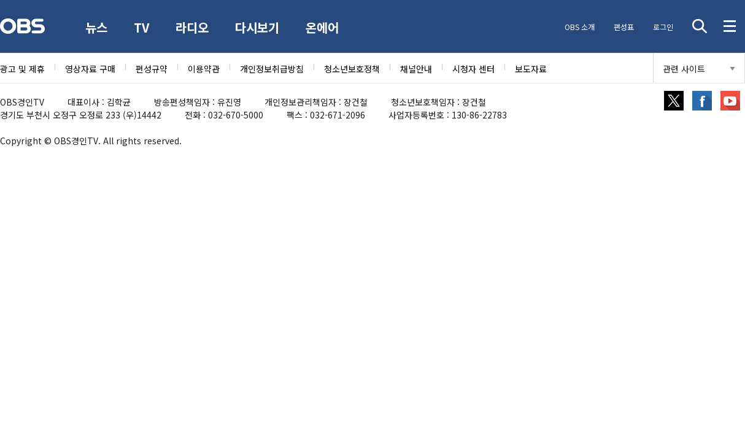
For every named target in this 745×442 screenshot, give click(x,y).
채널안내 (416, 69)
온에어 (325, 27)
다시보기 (259, 27)
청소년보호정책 (352, 69)
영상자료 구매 (90, 69)
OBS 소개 (577, 26)
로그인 (662, 26)
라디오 (193, 27)
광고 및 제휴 (22, 69)
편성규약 (152, 69)
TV (142, 27)
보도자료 (531, 69)
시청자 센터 (473, 69)
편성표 (622, 26)
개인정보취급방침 (272, 69)
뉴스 (97, 27)
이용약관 (204, 69)
